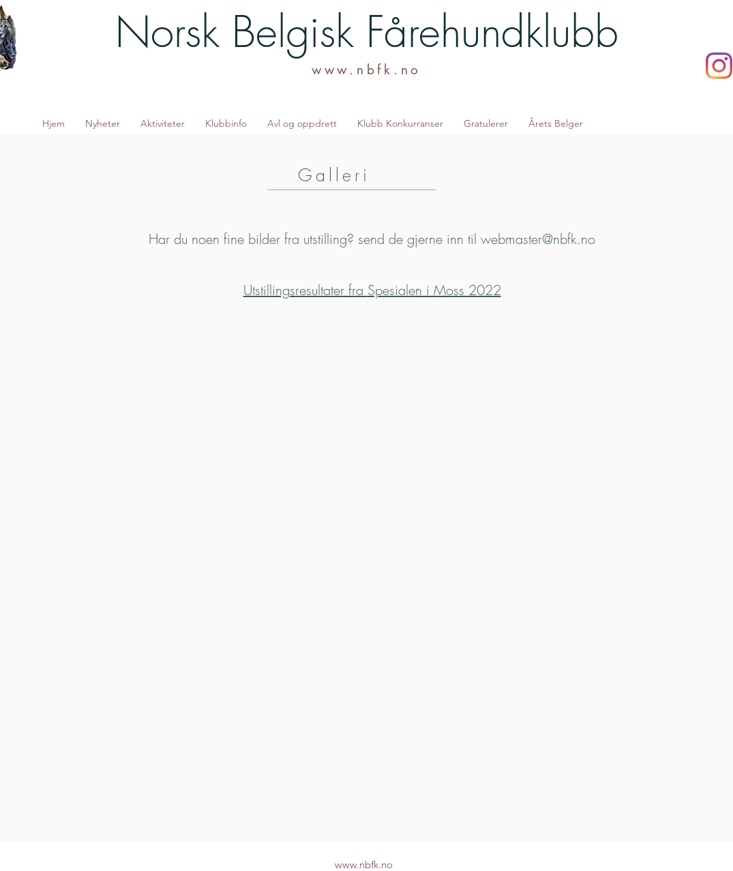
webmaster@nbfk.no (538, 239)
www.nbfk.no (366, 69)
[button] (162, 123)
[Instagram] (719, 65)
